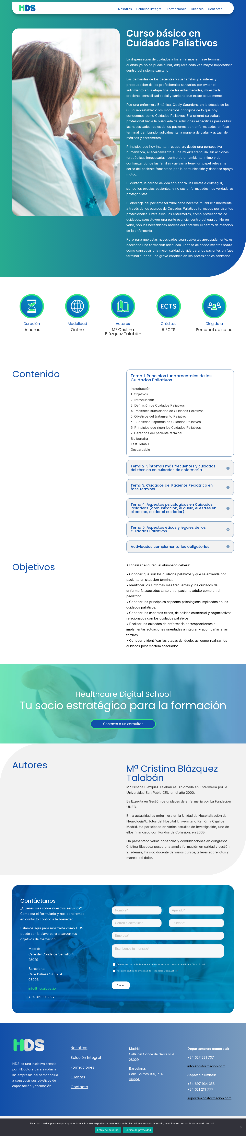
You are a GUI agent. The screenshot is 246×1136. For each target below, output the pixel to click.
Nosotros (125, 9)
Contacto (215, 9)
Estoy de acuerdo (107, 1130)
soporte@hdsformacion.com (209, 1098)
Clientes (197, 9)
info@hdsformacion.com (206, 1066)
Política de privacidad (138, 1130)
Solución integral (149, 9)
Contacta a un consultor (123, 724)
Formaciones (176, 9)
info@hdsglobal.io (42, 988)
